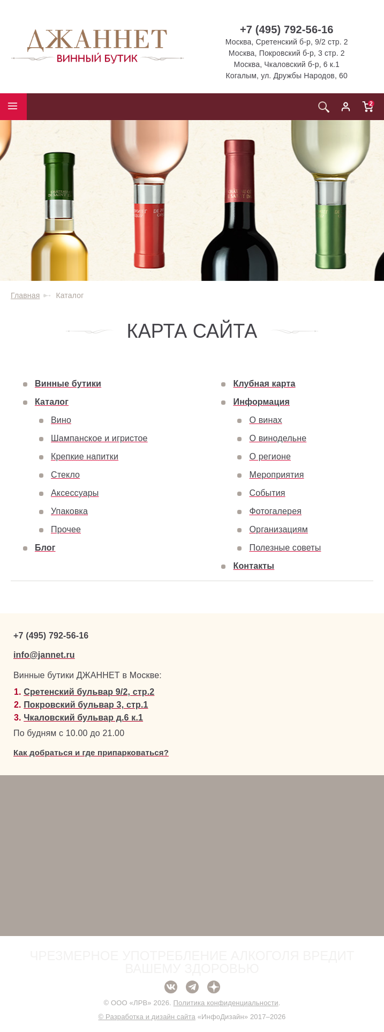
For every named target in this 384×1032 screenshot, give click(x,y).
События (267, 493)
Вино (61, 420)
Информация (261, 401)
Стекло (65, 474)
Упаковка (69, 511)
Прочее (66, 529)
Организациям (278, 529)
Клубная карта (264, 383)
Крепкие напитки (84, 456)
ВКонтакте (170, 987)
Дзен (213, 987)
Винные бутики (68, 383)
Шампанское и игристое (99, 438)
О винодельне (277, 438)
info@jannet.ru (44, 654)
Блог (45, 547)
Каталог (52, 401)
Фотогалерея (275, 511)
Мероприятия (276, 474)
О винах (265, 420)
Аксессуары (75, 493)
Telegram (192, 987)
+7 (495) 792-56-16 (287, 29)
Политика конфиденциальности (226, 1003)
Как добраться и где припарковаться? (91, 752)
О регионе (270, 456)
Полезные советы (285, 547)
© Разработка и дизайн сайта (146, 1017)
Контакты (253, 565)
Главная (25, 295)
